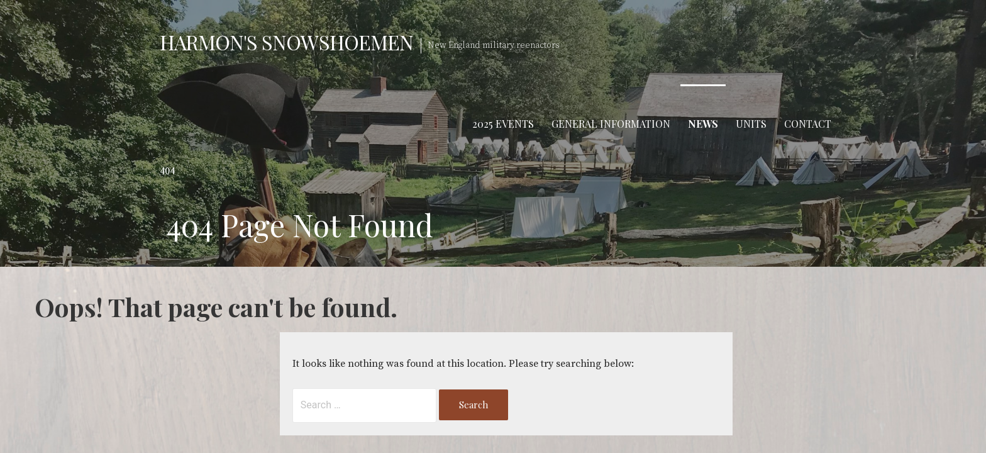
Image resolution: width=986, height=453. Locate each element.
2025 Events (503, 123)
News (703, 123)
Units (751, 123)
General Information (610, 123)
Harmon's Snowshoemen (286, 41)
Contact (807, 123)
